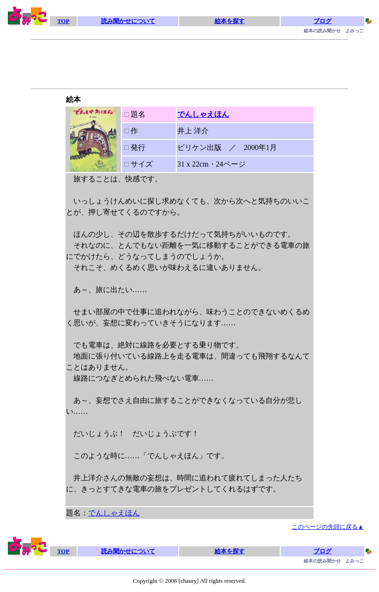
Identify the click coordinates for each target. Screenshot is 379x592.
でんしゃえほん (203, 114)
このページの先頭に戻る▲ (328, 526)
